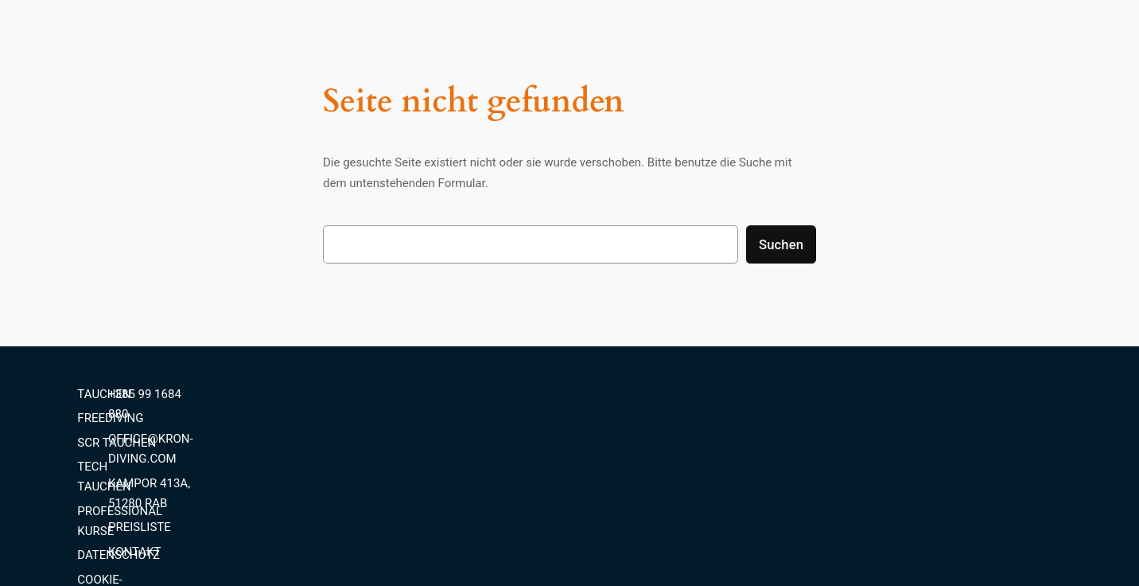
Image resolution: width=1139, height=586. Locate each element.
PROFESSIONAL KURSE (639, 490)
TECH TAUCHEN (620, 466)
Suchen (781, 244)
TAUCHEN (604, 394)
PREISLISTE (889, 466)
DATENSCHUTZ (618, 514)
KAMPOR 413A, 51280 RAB (930, 443)
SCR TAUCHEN (616, 443)
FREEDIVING (610, 418)
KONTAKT (885, 490)
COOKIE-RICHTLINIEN (635, 539)
